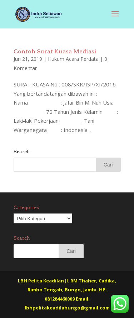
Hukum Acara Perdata (73, 58)
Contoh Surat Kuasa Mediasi (55, 51)
